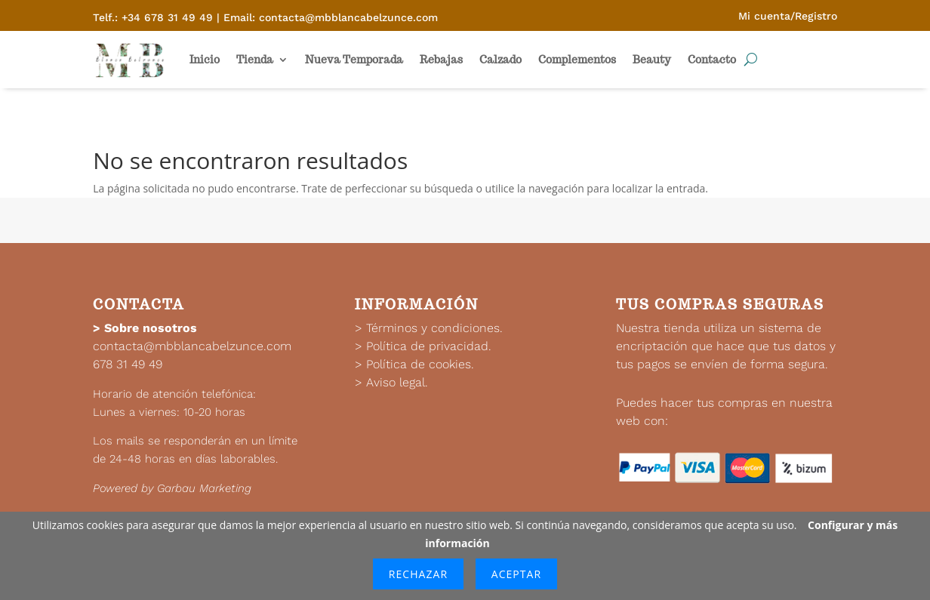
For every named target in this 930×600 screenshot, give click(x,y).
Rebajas (441, 59)
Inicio (204, 59)
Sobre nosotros (150, 328)
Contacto (712, 59)
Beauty (652, 59)
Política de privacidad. (428, 346)
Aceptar (516, 574)
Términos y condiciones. (434, 328)
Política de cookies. (420, 364)
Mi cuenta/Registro (787, 16)
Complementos (577, 59)
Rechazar (418, 574)
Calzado (500, 59)
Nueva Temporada (354, 59)
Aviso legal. (397, 382)
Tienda (254, 59)
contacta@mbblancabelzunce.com (192, 346)
